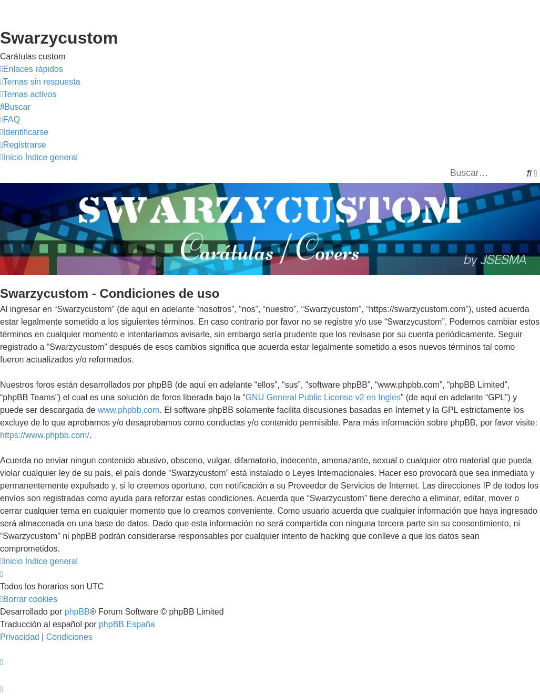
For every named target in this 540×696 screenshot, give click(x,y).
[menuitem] (40, 82)
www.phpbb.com (128, 410)
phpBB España (127, 624)
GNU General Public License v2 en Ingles (323, 397)
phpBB (77, 611)
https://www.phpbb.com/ (44, 435)
